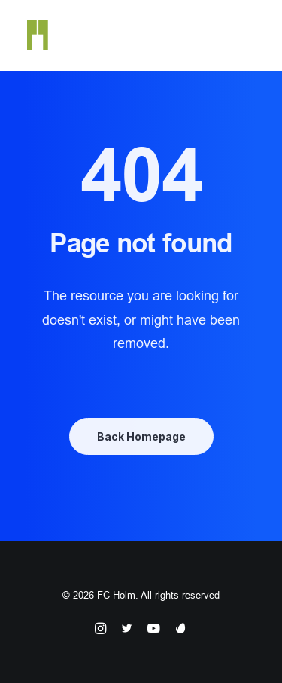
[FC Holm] (37, 35)
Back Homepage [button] (141, 436)
